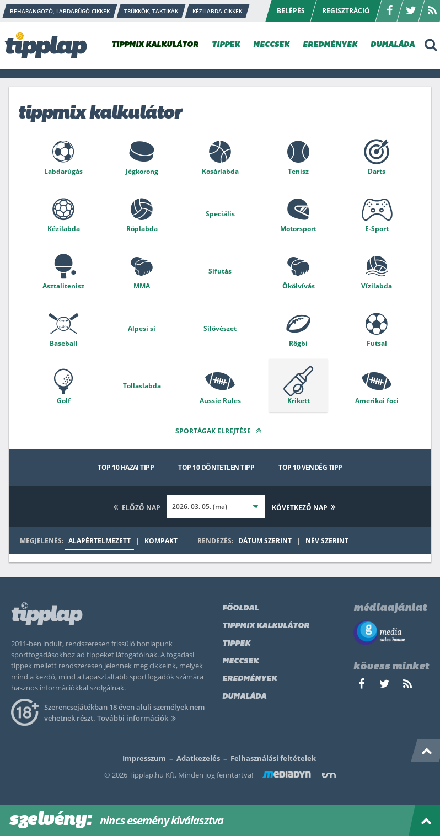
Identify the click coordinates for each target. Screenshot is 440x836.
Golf (64, 400)
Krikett (298, 400)
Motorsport (298, 228)
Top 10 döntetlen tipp (216, 467)
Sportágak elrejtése (220, 430)
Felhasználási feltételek (273, 758)
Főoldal (240, 608)
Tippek (236, 644)
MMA (141, 286)
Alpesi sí (141, 328)
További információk (138, 718)
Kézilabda (63, 228)
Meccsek (240, 661)
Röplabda (142, 228)
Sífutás (220, 271)
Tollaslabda (142, 385)
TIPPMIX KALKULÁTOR (154, 45)
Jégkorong (142, 171)
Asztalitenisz (63, 286)
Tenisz (298, 171)
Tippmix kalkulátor (265, 626)
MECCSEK (271, 45)
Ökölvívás (298, 286)
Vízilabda (376, 286)
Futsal (377, 343)
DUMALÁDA (393, 45)
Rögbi (298, 343)
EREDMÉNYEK (330, 45)
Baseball (64, 343)
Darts (376, 171)
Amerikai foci (377, 400)
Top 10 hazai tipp (126, 467)
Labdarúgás (63, 171)
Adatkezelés (198, 758)
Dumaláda (244, 697)
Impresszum (144, 758)
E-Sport (377, 228)
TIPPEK (226, 45)
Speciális (220, 213)
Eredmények (249, 679)
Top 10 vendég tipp (310, 467)
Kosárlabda (220, 171)
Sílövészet (220, 328)
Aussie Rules (220, 400)
